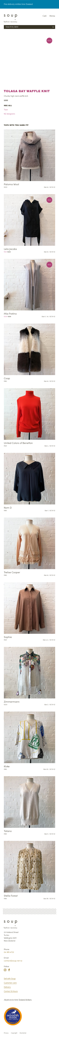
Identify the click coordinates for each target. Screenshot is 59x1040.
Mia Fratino (10, 313)
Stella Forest (11, 895)
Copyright (14, 1033)
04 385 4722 (9, 952)
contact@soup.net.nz (13, 960)
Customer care (10, 982)
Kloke (7, 766)
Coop (7, 378)
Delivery (7, 986)
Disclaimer (23, 1033)
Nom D (8, 507)
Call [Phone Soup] (45, 16)
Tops (6, 109)
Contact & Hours (11, 991)
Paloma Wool (11, 184)
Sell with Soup (10, 978)
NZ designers (9, 113)
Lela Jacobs (10, 249)
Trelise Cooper (12, 572)
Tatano (8, 831)
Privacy (6, 1033)
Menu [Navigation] (52, 16)
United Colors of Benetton (18, 443)
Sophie (8, 637)
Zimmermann (12, 701)
